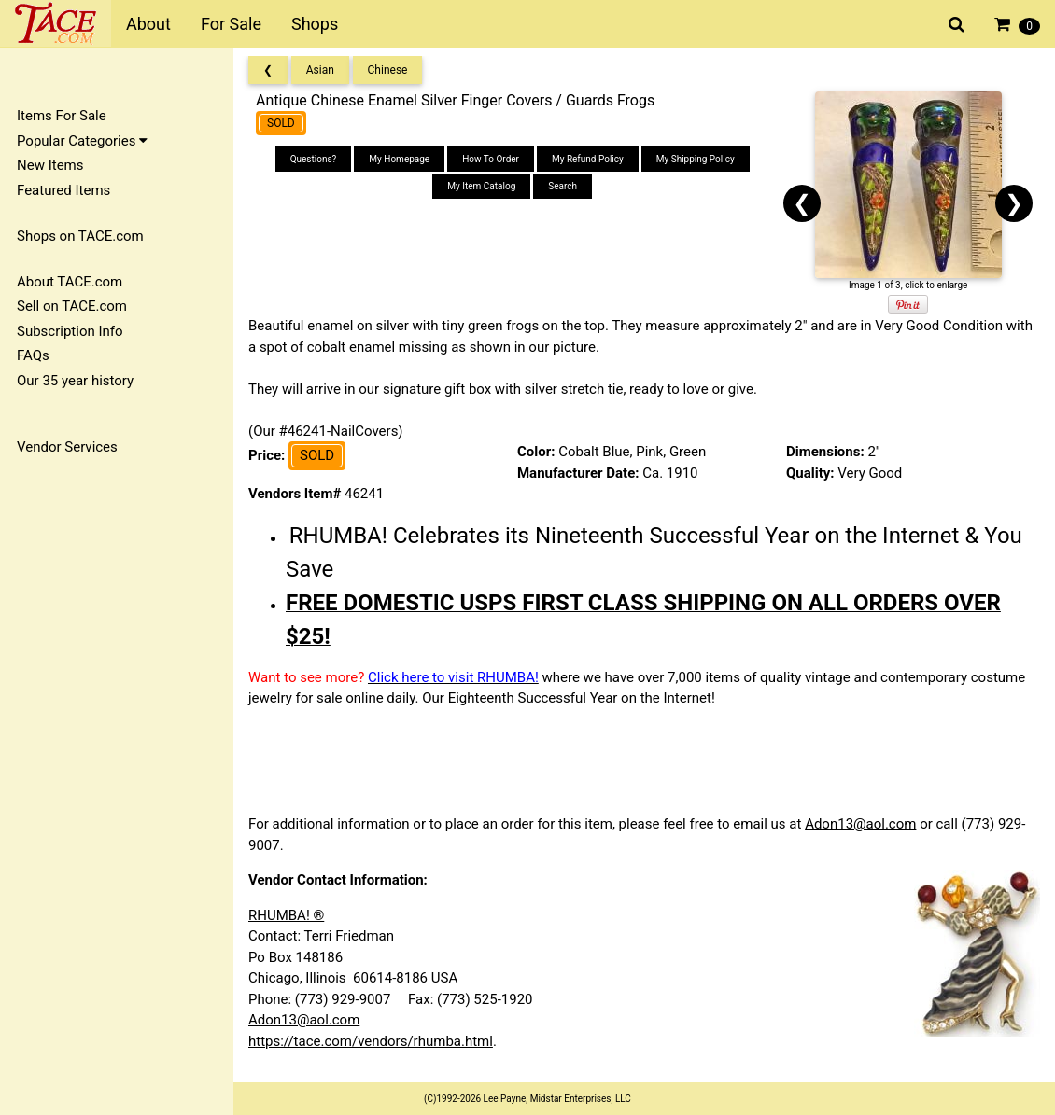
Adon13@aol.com (860, 823)
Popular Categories (82, 140)
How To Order (490, 159)
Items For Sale (61, 115)
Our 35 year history (75, 380)
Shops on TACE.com (80, 236)
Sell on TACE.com (72, 306)
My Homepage (399, 159)
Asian (320, 70)
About (148, 24)
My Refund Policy (588, 159)
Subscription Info (70, 331)
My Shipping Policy (695, 159)
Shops (314, 24)
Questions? (313, 159)
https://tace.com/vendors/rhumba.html (370, 1041)
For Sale (231, 24)
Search (562, 186)
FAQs (33, 355)
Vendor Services (67, 447)
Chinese (388, 70)
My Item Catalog (481, 186)
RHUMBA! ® (286, 915)
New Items (50, 165)
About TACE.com (69, 281)
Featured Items (63, 190)
